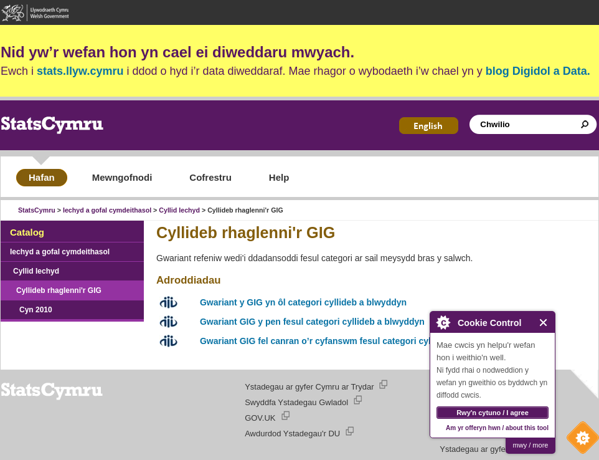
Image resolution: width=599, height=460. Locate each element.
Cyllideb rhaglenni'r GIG (58, 290)
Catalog (27, 232)
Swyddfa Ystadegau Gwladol (296, 402)
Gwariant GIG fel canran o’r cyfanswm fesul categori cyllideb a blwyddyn (350, 341)
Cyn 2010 (35, 309)
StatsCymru (36, 210)
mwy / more (531, 445)
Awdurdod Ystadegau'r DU (292, 433)
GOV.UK (260, 418)
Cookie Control (579, 440)
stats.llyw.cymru (80, 71)
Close (544, 323)
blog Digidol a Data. (538, 71)
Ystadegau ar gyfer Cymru (487, 449)
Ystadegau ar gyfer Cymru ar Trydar (309, 386)
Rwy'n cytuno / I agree (492, 412)
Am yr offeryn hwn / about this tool (497, 427)
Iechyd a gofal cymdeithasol (107, 210)
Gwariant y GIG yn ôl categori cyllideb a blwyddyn (303, 302)
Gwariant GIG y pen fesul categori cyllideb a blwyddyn (312, 322)
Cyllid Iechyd (179, 210)
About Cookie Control (442, 322)
